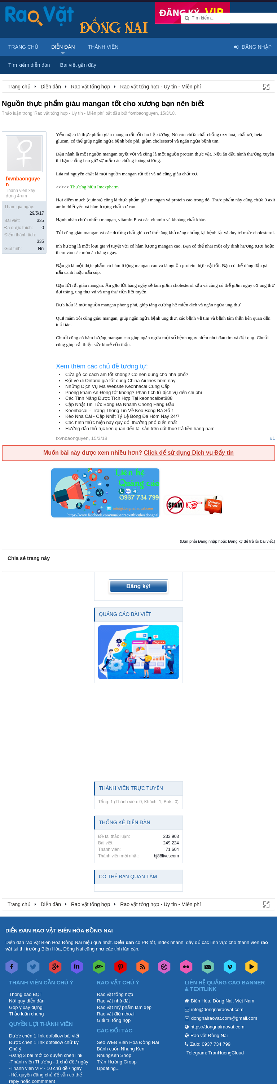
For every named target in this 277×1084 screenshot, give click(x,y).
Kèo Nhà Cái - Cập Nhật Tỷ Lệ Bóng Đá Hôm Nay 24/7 (122, 416)
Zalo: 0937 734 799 (210, 1044)
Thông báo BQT (26, 994)
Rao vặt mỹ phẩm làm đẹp (124, 1007)
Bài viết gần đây (78, 65)
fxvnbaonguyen (143, 113)
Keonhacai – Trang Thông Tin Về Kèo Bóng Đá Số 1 (119, 410)
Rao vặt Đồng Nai (209, 1035)
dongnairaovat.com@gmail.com (224, 1018)
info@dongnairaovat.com (217, 1009)
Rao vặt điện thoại (116, 1014)
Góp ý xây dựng (26, 1007)
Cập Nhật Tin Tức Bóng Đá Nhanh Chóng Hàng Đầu (119, 404)
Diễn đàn (63, 47)
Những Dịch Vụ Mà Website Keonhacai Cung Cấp (117, 386)
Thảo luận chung (26, 1014)
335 (40, 220)
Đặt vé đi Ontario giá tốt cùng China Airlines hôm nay (120, 380)
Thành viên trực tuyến (131, 788)
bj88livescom (166, 855)
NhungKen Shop (114, 1055)
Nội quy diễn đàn (26, 1001)
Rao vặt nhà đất (113, 1001)
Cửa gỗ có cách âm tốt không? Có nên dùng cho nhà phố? (126, 374)
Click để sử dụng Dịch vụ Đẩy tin (188, 453)
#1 (272, 438)
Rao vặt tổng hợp (115, 994)
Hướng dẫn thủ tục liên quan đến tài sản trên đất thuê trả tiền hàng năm (140, 428)
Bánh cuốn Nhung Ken (121, 1049)
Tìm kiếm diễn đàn (29, 65)
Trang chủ (23, 47)
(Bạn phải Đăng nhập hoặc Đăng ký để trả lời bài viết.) (227, 541)
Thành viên (103, 47)
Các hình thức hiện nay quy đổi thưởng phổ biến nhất (121, 422)
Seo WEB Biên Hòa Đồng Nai (128, 1042)
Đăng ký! (138, 586)
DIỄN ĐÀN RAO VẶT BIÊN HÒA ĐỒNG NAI (59, 930)
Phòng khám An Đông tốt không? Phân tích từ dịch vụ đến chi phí (133, 392)
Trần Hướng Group (117, 1062)
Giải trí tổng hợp (114, 1020)
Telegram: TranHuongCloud (215, 1052)
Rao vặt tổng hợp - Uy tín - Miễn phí (68, 113)
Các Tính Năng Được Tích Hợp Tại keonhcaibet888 (118, 398)
